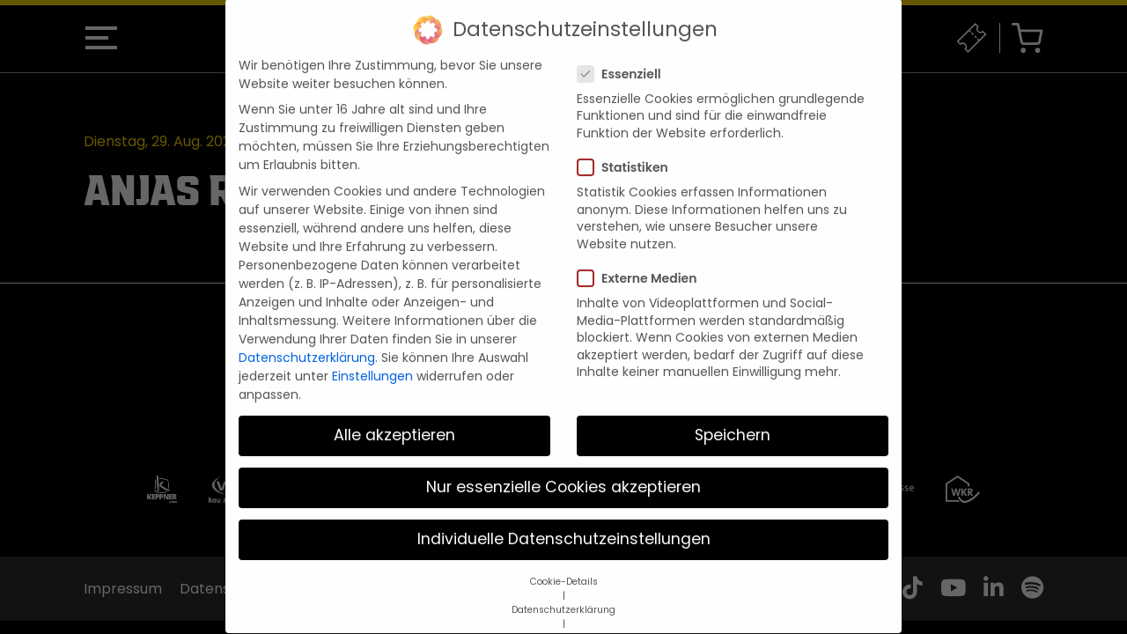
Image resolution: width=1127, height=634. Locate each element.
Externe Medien (642, 260)
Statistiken (628, 149)
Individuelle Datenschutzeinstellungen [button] (564, 522)
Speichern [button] (732, 417)
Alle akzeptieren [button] (394, 417)
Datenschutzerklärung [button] (563, 592)
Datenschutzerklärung (307, 340)
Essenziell (625, 56)
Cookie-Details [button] (564, 564)
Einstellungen (372, 358)
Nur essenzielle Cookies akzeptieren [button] (563, 469)
